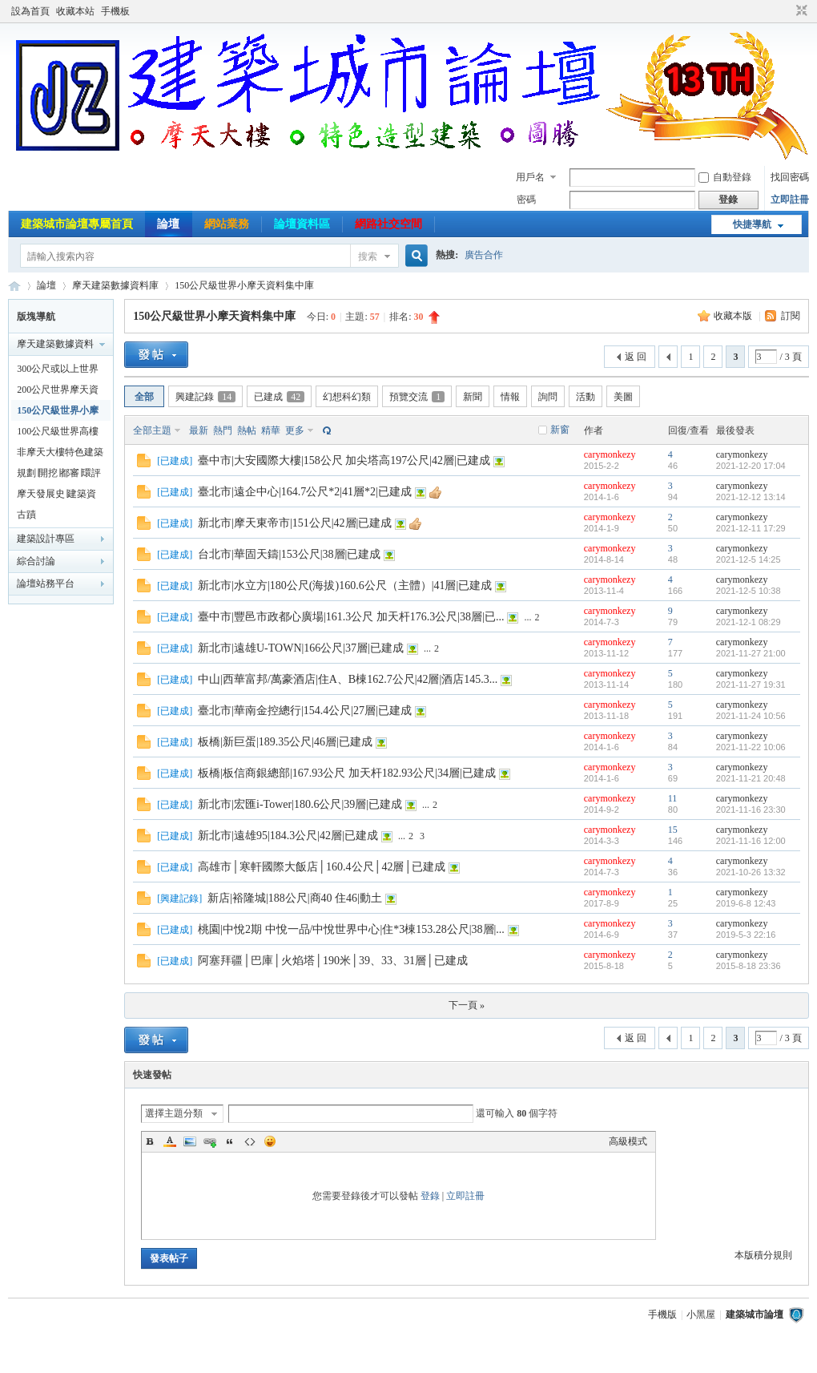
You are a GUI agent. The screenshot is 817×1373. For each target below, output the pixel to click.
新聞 (472, 396)
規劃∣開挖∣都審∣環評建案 (59, 475)
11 (673, 798)
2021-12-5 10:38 (748, 591)
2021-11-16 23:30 (751, 809)
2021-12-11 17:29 (751, 528)
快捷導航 (752, 224)
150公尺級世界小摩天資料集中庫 (244, 285)
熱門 (222, 430)
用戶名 (530, 177)
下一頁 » (467, 1005)
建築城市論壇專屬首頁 (77, 224)
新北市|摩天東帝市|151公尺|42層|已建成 (295, 523)
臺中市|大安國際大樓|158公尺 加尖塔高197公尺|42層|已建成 (344, 460)
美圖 (623, 396)
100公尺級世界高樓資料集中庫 (58, 434)
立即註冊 (790, 199)
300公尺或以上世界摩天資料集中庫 (58, 371)
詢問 (547, 396)
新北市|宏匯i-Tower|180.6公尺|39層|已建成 (300, 804)
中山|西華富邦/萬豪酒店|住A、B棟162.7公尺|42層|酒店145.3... (347, 679)
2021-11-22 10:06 (751, 747)
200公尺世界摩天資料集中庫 (58, 392)
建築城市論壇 (14, 285)
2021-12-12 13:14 (751, 497)
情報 (510, 396)
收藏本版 (734, 315)
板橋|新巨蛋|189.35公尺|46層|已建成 (285, 742)
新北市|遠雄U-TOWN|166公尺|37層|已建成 (301, 648)
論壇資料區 (302, 224)
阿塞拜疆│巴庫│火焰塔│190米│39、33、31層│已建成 (333, 961)
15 (673, 829)
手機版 (662, 1314)
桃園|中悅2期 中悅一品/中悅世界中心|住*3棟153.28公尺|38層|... (351, 929)
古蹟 (26, 514)
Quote (230, 1141)
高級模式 (628, 1141)
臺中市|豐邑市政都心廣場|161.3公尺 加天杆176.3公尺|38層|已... (351, 617)
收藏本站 (75, 11)
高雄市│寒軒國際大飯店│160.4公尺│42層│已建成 (321, 867)
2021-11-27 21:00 (751, 653)
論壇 (168, 224)
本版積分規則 (763, 1255)
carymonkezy (610, 454)
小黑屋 (700, 1314)
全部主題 (152, 430)
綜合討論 (36, 561)
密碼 (526, 199)
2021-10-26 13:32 (751, 872)
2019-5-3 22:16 (746, 934)
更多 (294, 430)
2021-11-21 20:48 (751, 778)
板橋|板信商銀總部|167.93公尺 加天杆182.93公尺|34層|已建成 (347, 773)
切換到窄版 (800, 11)
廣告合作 (484, 254)
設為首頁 (30, 11)
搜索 (367, 256)
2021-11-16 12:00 (751, 841)
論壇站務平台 (45, 583)
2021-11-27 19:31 (751, 684)
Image (190, 1141)
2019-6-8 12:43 (746, 903)
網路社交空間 (388, 224)
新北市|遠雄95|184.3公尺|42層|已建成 (288, 836)
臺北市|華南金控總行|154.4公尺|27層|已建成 (305, 711)
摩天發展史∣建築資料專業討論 (56, 496)
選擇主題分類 (174, 1113)
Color (170, 1141)
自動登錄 (724, 177)
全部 (144, 396)
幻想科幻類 (347, 396)
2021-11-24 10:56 (751, 716)
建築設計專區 (45, 538)
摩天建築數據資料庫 (115, 285)
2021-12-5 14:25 (748, 559)
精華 (270, 430)
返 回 (635, 356)
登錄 (430, 1195)
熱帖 (246, 430)
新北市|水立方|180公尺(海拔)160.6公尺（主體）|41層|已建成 (345, 585)
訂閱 (790, 315)
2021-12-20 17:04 (751, 465)
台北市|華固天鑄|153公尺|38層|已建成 (289, 554)
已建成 (279, 396)
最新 (198, 430)
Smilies (270, 1141)
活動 (585, 396)
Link (210, 1141)
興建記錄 (205, 396)
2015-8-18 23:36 (748, 966)
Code (250, 1141)
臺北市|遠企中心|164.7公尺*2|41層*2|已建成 (305, 492)
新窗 (559, 429)
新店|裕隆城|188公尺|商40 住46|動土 (294, 898)
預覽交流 (417, 396)
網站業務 (226, 224)
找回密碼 (790, 177)
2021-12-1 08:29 (748, 622)
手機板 (115, 11)
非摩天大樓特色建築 (60, 452)
